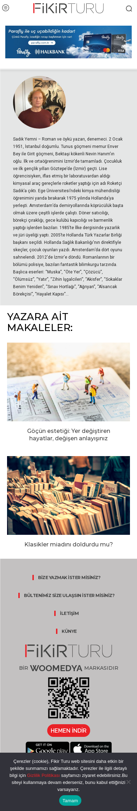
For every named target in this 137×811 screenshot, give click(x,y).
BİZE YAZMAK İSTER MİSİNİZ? (69, 577)
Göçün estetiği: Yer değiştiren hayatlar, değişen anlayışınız (68, 435)
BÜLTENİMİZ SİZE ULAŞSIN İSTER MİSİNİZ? (69, 595)
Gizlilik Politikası (43, 775)
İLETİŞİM (69, 613)
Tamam (70, 800)
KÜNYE (69, 631)
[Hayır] (128, 781)
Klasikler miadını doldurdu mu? (68, 544)
